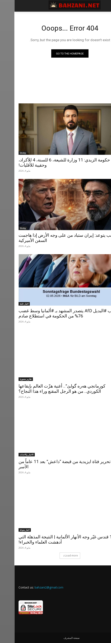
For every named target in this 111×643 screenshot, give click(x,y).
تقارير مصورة (11, 379)
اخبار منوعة (10, 529)
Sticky (8, 152)
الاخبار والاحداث (12, 454)
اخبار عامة (9, 303)
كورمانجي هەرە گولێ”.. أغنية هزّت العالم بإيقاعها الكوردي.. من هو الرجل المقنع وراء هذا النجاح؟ (47, 389)
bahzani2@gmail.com (34, 587)
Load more (56, 555)
